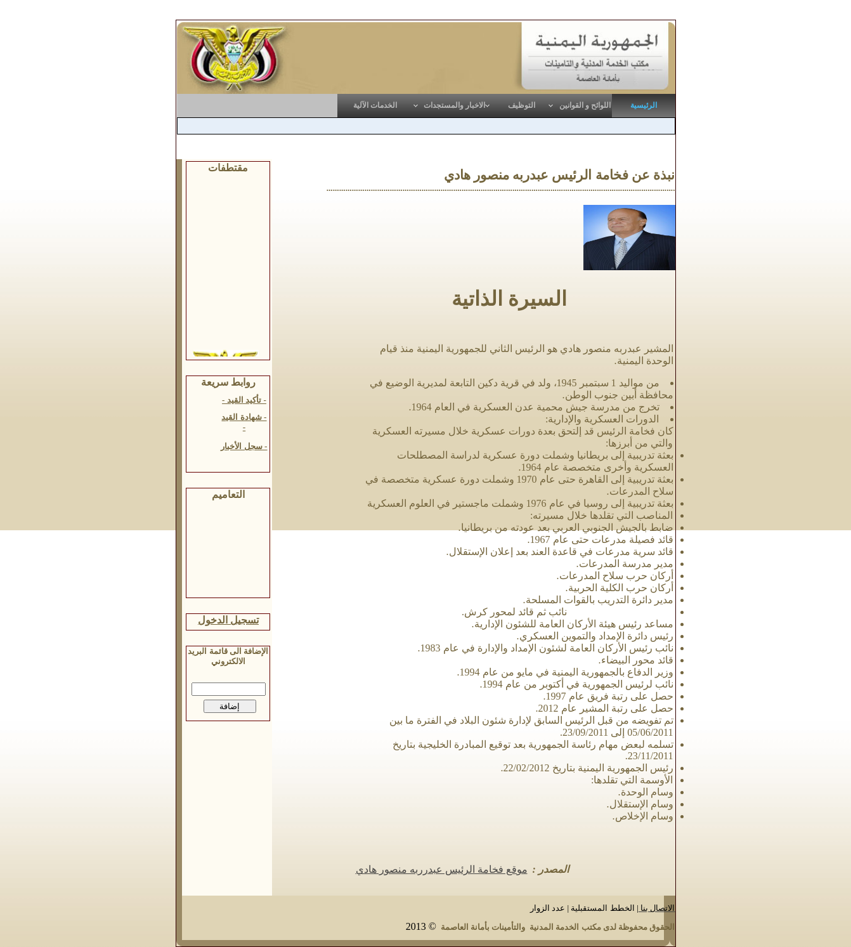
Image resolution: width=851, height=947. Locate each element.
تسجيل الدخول (228, 620)
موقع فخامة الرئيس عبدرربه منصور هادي (442, 869)
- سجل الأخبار (244, 446)
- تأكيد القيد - (244, 400)
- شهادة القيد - (243, 422)
